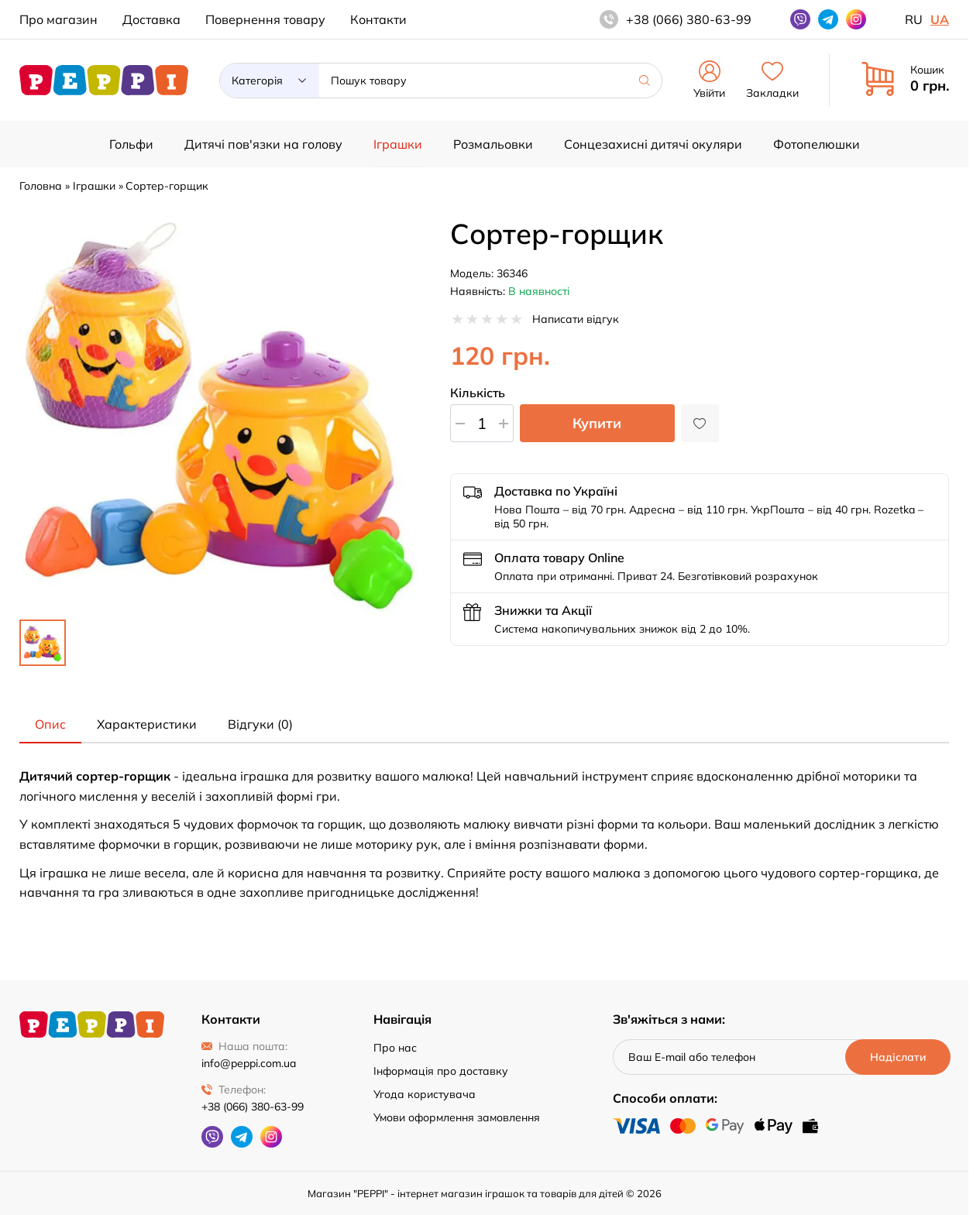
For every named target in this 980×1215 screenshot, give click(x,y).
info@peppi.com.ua (248, 1063)
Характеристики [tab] (147, 724)
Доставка (151, 19)
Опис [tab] (50, 724)
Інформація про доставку (440, 1071)
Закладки (772, 80)
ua (939, 19)
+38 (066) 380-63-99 (252, 1107)
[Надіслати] (897, 1057)
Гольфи (131, 144)
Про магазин (58, 19)
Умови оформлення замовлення (456, 1117)
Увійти (709, 80)
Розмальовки (493, 144)
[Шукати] (645, 80)
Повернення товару (265, 19)
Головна (40, 186)
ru (914, 19)
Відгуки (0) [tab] (260, 724)
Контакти (378, 19)
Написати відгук (575, 319)
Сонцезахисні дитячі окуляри (653, 144)
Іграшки (397, 144)
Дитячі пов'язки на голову (263, 144)
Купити (597, 423)
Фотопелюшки (816, 144)
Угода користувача (424, 1094)
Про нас (395, 1048)
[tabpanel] (484, 835)
